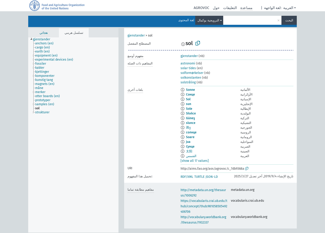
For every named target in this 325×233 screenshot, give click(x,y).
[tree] (73, 135)
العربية (288, 8)
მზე (188, 128)
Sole (189, 109)
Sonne (190, 90)
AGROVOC (201, 8)
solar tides (188, 68)
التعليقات (230, 8)
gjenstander (136, 35)
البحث (289, 20)
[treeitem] (43, 39)
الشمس (191, 156)
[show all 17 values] (195, 161)
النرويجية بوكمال (208, 20)
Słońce (191, 113)
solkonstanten (191, 78)
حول (216, 8)
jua (188, 142)
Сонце (190, 94)
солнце (191, 132)
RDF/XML (187, 177)
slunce (190, 123)
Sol (188, 99)
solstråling (188, 82)
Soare (190, 137)
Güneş (190, 118)
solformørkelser (192, 73)
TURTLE (199, 177)
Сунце (190, 146)
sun (188, 104)
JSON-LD (212, 177)
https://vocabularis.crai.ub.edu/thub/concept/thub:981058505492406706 (204, 206)
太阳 (189, 151)
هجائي (43, 33)
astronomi (188, 63)
